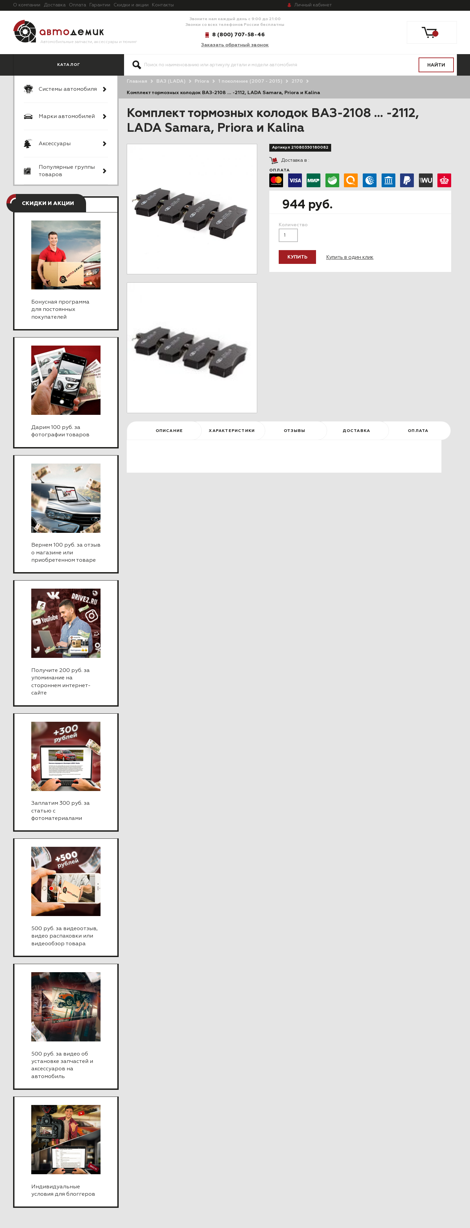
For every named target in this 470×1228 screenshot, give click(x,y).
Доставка (55, 5)
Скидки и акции (131, 5)
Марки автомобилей (67, 116)
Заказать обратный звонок (235, 45)
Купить (297, 257)
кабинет (313, 5)
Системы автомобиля (68, 89)
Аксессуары (55, 144)
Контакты (163, 5)
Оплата (77, 5)
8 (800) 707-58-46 (238, 34)
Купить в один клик (350, 257)
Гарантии (99, 5)
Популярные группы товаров (67, 171)
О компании (26, 5)
